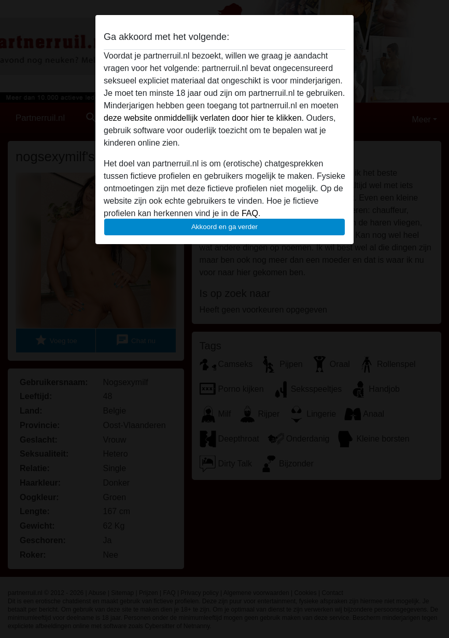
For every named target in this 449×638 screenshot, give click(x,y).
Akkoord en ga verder (224, 227)
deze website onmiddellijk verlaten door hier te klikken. (204, 118)
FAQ (250, 213)
